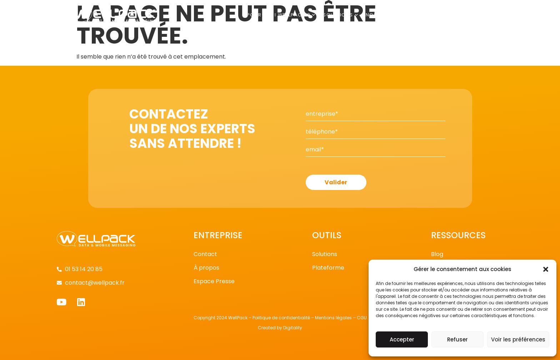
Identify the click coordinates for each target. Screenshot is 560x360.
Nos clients (386, 15)
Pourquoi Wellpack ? (281, 15)
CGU (362, 318)
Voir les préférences (518, 339)
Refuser (457, 339)
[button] (545, 269)
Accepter (402, 339)
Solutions (341, 15)
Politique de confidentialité (281, 318)
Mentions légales (333, 318)
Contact (477, 14)
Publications (434, 15)
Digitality (292, 328)
